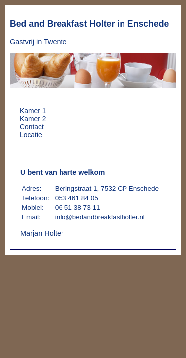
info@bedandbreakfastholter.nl (100, 217)
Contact (32, 127)
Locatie (31, 135)
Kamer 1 (33, 111)
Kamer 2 (33, 119)
